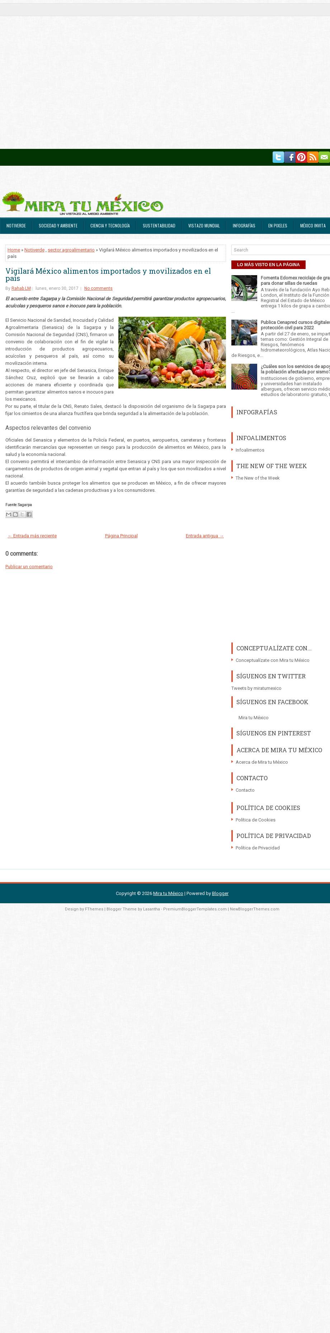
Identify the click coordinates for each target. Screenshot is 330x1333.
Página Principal (121, 535)
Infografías (244, 225)
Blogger (220, 893)
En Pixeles (277, 225)
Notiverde (16, 225)
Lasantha (151, 909)
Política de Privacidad (258, 848)
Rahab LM (21, 288)
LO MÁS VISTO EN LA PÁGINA (268, 264)
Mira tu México (254, 717)
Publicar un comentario (29, 566)
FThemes (94, 909)
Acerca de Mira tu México (262, 762)
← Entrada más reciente (32, 535)
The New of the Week (258, 478)
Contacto (245, 790)
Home (14, 250)
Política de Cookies (255, 820)
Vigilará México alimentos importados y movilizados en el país (108, 274)
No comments (98, 288)
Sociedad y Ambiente (58, 225)
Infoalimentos (250, 450)
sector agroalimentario (71, 250)
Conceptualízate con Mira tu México (273, 660)
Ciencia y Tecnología (110, 225)
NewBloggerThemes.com (254, 909)
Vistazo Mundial (204, 225)
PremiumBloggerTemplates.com (195, 909)
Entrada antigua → (205, 535)
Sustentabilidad (159, 225)
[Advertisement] (74, 74)
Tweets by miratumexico (256, 688)
